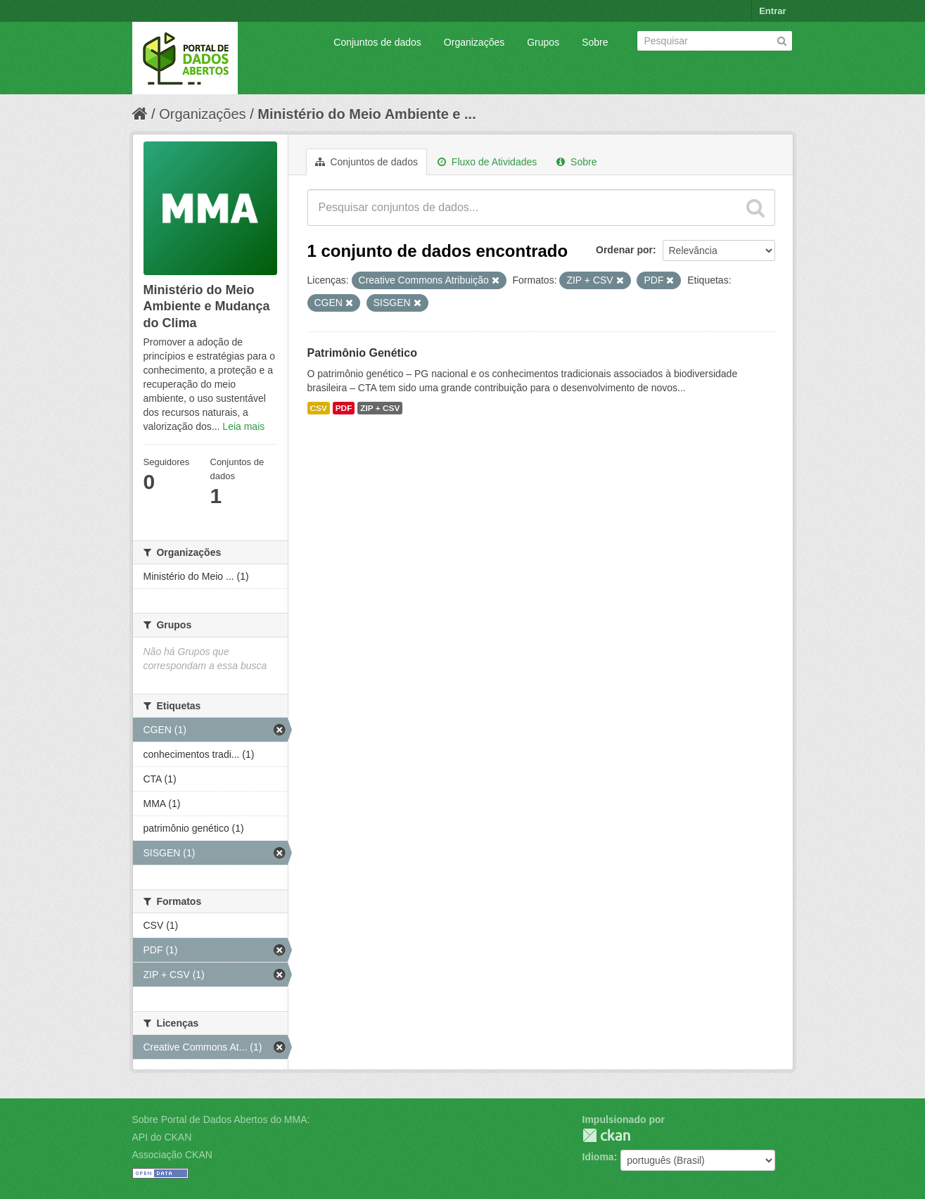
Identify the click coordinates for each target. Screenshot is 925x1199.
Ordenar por (624, 249)
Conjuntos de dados (377, 42)
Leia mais (243, 426)
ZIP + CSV (380, 408)
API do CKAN (162, 1137)
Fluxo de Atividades (487, 161)
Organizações (474, 42)
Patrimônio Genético (362, 353)
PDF (344, 408)
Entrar (772, 11)
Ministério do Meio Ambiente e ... (366, 114)
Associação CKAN (172, 1154)
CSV (318, 408)
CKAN (606, 1135)
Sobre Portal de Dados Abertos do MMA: (221, 1119)
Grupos (543, 42)
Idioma (598, 1156)
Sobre (595, 42)
